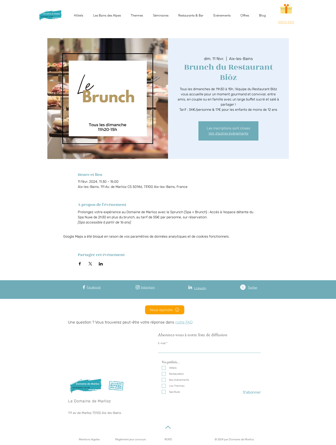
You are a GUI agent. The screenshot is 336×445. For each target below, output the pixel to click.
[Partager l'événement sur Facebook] (80, 263)
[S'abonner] (250, 392)
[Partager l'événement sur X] (90, 263)
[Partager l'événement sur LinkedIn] (101, 263)
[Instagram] (137, 287)
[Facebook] (84, 287)
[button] (78, 15)
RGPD (168, 439)
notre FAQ (184, 322)
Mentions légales (89, 439)
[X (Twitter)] (243, 287)
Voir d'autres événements (228, 133)
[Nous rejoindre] (164, 309)
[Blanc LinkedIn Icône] (190, 287)
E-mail (162, 343)
